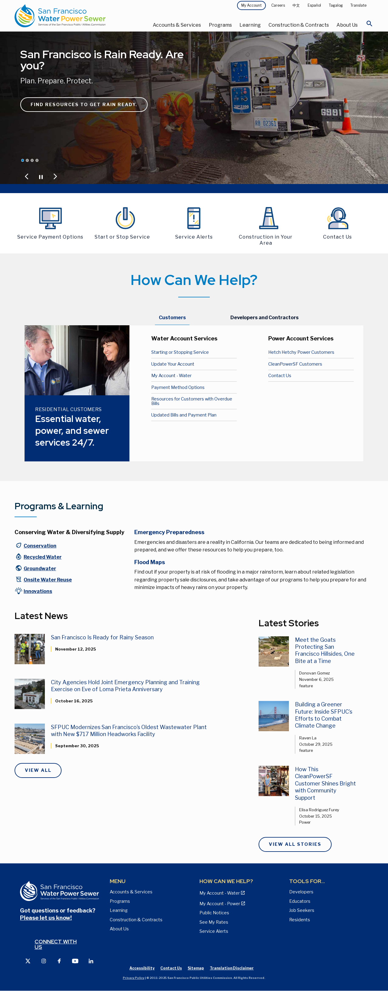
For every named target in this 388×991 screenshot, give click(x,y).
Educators (299, 901)
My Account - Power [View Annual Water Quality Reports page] (219, 903)
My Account (251, 5)
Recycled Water (43, 557)
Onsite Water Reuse (48, 580)
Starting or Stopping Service (180, 352)
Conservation (40, 546)
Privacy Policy (133, 977)
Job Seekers (301, 910)
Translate (358, 5)
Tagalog (336, 5)
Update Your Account (172, 364)
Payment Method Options (178, 387)
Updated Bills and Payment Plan (183, 415)
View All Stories (295, 844)
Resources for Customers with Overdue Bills (191, 401)
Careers (278, 5)
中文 (296, 5)
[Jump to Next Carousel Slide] (55, 176)
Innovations (38, 591)
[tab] (172, 318)
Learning (250, 25)
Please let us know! (46, 918)
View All (38, 770)
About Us (347, 25)
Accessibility (142, 968)
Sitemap (196, 968)
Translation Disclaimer (232, 968)
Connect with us (56, 944)
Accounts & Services (177, 25)
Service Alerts (213, 931)
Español (314, 5)
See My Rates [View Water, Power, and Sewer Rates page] (213, 922)
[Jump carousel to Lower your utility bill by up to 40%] (32, 160)
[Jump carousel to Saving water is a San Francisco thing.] (36, 160)
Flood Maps (149, 562)
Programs (220, 25)
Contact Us (279, 375)
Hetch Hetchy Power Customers (301, 352)
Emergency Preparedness (169, 532)
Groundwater (40, 568)
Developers (301, 892)
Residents (299, 919)
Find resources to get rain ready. (84, 104)
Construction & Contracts (299, 25)
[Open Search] (369, 25)
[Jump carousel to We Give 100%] (27, 160)
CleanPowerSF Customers (295, 364)
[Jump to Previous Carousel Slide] (27, 176)
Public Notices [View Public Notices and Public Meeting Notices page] (214, 913)
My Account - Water (171, 375)
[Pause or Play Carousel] (41, 176)
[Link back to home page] (74, 15)
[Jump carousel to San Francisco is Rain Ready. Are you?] (22, 160)
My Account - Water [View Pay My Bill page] (219, 893)
